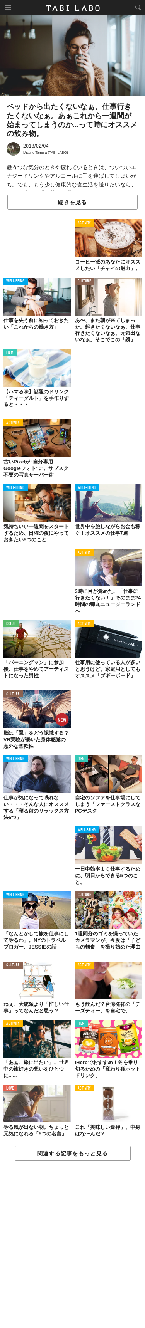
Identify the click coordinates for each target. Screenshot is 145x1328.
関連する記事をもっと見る (72, 1153)
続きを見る (72, 202)
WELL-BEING (15, 281)
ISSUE (10, 624)
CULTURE (84, 281)
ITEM (10, 353)
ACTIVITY (84, 223)
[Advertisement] (72, 1245)
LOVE (10, 1088)
